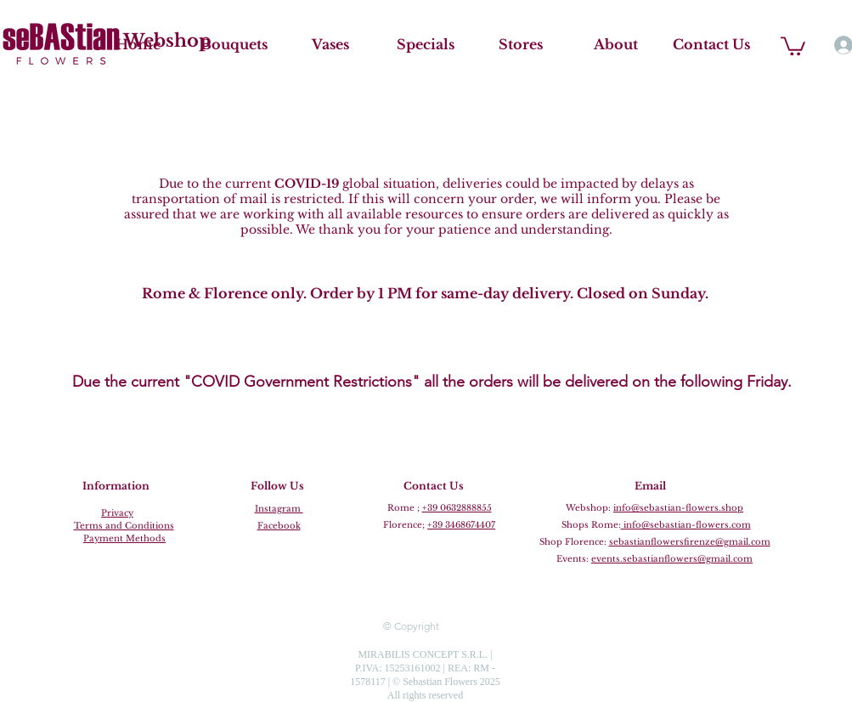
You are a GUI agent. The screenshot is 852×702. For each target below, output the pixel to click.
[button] (793, 45)
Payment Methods (124, 538)
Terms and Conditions (124, 525)
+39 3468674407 (461, 524)
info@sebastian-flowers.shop (678, 507)
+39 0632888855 (457, 507)
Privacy (117, 512)
